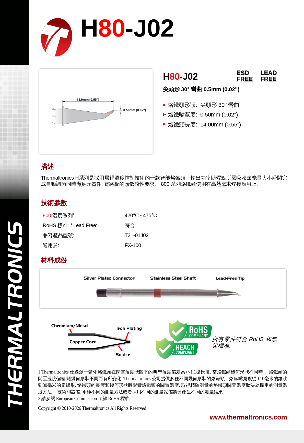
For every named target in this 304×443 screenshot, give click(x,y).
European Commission (76, 398)
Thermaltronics (95, 408)
